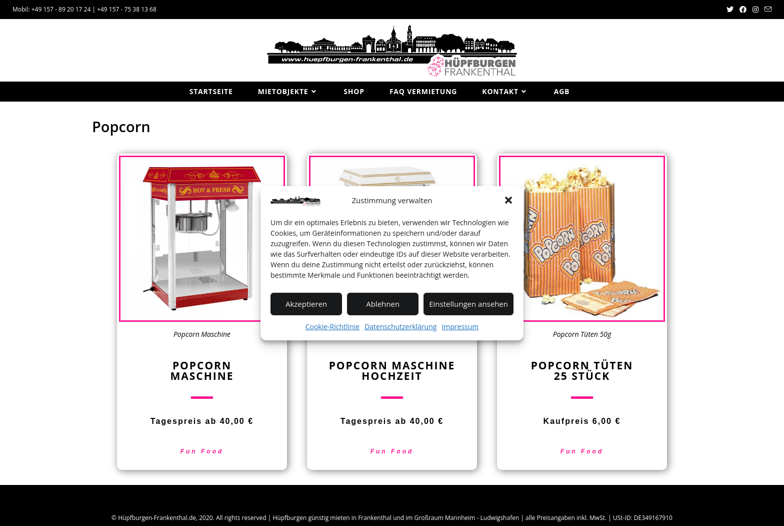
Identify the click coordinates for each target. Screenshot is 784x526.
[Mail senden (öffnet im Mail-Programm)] (767, 10)
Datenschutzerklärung (400, 326)
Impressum (460, 326)
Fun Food (202, 451)
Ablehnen (383, 304)
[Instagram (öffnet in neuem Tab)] (756, 10)
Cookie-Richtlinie (333, 326)
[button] (509, 200)
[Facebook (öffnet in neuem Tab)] (743, 10)
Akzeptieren (306, 304)
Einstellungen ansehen (468, 304)
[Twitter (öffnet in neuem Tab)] (730, 10)
